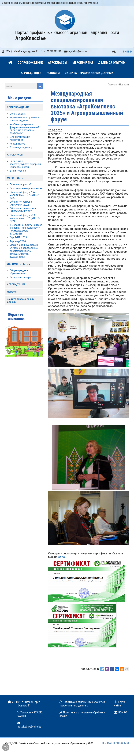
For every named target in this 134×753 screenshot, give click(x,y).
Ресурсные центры (20, 277)
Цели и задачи (18, 113)
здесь (62, 557)
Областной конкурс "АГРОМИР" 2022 (21, 203)
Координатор (17, 143)
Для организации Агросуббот (20, 138)
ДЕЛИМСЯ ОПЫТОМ (19, 264)
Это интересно (18, 170)
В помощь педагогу (21, 147)
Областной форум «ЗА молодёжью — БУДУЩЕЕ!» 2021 (25, 218)
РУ (124, 51)
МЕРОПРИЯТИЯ (16, 178)
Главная (112, 84)
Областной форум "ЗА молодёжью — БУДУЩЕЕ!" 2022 (25, 195)
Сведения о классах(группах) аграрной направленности (25, 164)
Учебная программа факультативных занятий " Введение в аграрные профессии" (25, 128)
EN (131, 51)
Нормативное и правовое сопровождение (24, 119)
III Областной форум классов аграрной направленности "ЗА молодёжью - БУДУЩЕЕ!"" (26, 229)
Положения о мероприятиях (26, 188)
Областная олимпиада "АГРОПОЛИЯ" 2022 (23, 210)
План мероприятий (20, 184)
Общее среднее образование (19, 272)
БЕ (127, 51)
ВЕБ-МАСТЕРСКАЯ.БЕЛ (115, 743)
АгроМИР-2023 (18, 237)
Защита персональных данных (20, 300)
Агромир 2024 (18, 241)
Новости (124, 84)
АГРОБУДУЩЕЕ (16, 284)
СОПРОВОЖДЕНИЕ (18, 107)
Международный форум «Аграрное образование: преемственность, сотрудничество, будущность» (24, 251)
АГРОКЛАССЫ (15, 154)
